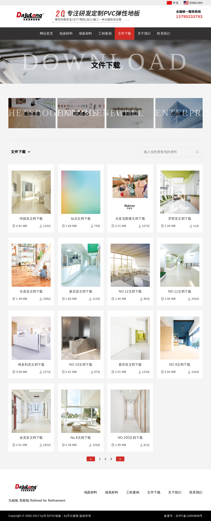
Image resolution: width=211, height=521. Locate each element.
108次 (47, 298)
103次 (195, 371)
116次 (47, 225)
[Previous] (91, 458)
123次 (146, 371)
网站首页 (46, 33)
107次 (146, 225)
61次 (147, 445)
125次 (96, 445)
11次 (196, 225)
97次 (97, 371)
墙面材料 (85, 33)
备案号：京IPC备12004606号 (183, 515)
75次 (97, 225)
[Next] (120, 458)
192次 (47, 445)
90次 (147, 298)
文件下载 (124, 33)
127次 (47, 371)
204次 (195, 298)
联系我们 (163, 33)
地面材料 (66, 33)
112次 (96, 298)
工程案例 (105, 33)
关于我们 (144, 33)
